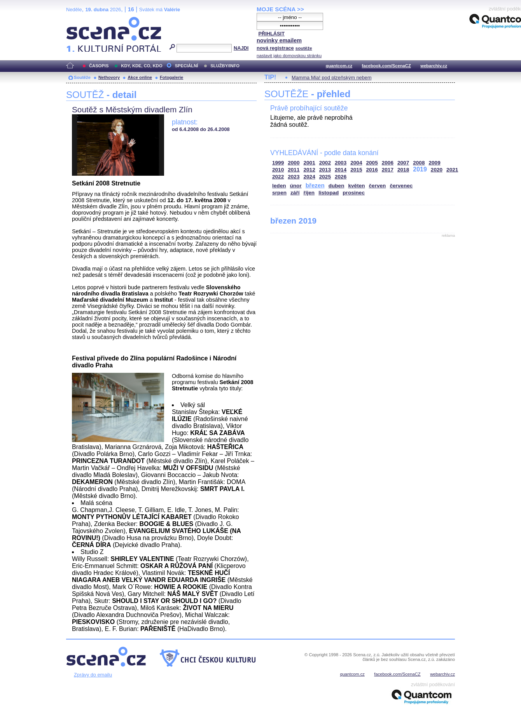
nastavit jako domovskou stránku (289, 55)
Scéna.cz (79, 20)
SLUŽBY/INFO (225, 65)
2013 (325, 170)
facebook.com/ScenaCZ (386, 65)
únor (296, 186)
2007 (403, 163)
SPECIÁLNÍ (186, 65)
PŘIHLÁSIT (271, 34)
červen (377, 186)
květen (356, 186)
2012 (309, 170)
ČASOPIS (98, 65)
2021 (452, 170)
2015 (356, 170)
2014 (340, 170)
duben (336, 186)
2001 (309, 163)
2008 (419, 163)
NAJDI (241, 48)
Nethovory (109, 77)
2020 (436, 170)
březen (315, 185)
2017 (387, 170)
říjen (309, 193)
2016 (372, 170)
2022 (278, 177)
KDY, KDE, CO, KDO (141, 65)
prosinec (354, 193)
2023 (293, 177)
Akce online (140, 77)
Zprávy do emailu (93, 675)
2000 (293, 163)
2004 (356, 163)
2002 (325, 163)
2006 (387, 163)
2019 (420, 169)
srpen (279, 193)
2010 (278, 170)
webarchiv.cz (433, 65)
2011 (293, 170)
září (294, 193)
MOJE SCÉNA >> (280, 9)
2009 (435, 163)
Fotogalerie (171, 77)
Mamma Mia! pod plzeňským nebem (332, 77)
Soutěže (82, 77)
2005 (372, 163)
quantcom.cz (339, 65)
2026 (340, 177)
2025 (325, 177)
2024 (309, 177)
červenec (401, 186)
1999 (278, 163)
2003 (340, 163)
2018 (403, 170)
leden (279, 186)
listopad (328, 193)
